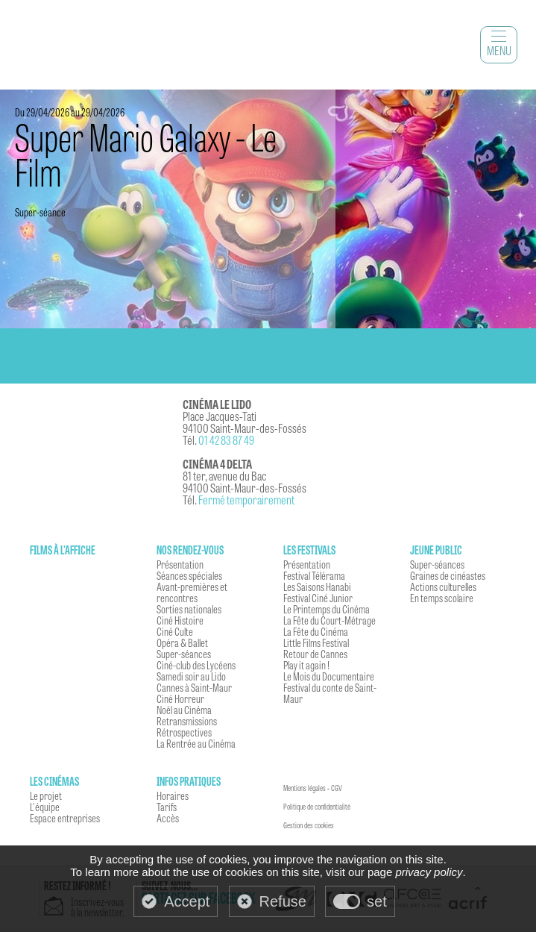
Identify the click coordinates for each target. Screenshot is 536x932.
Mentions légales (304, 788)
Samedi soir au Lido (191, 676)
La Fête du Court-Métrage (329, 620)
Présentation (180, 564)
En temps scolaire (441, 597)
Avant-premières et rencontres (192, 592)
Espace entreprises (65, 817)
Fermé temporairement (246, 499)
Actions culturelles (443, 586)
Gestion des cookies (308, 825)
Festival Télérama (314, 575)
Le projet (46, 795)
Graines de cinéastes (447, 575)
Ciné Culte (175, 631)
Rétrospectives (184, 732)
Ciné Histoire (180, 620)
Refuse (282, 901)
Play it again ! (306, 664)
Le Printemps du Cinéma (326, 608)
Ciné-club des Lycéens (196, 664)
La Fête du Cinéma (315, 631)
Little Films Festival (316, 642)
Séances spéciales (189, 575)
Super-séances (184, 653)
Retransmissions (187, 720)
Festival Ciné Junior (318, 597)
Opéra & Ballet (182, 642)
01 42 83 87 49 (226, 439)
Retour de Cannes (315, 653)
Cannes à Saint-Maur (194, 687)
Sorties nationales (189, 608)
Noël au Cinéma (184, 709)
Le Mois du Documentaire (328, 676)
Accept (186, 901)
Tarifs (167, 806)
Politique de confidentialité (316, 806)
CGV (336, 788)
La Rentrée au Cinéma (196, 743)
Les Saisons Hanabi (317, 586)
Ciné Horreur (180, 698)
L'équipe (45, 806)
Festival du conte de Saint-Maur (329, 693)
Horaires (173, 795)
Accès (168, 817)
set (377, 901)
